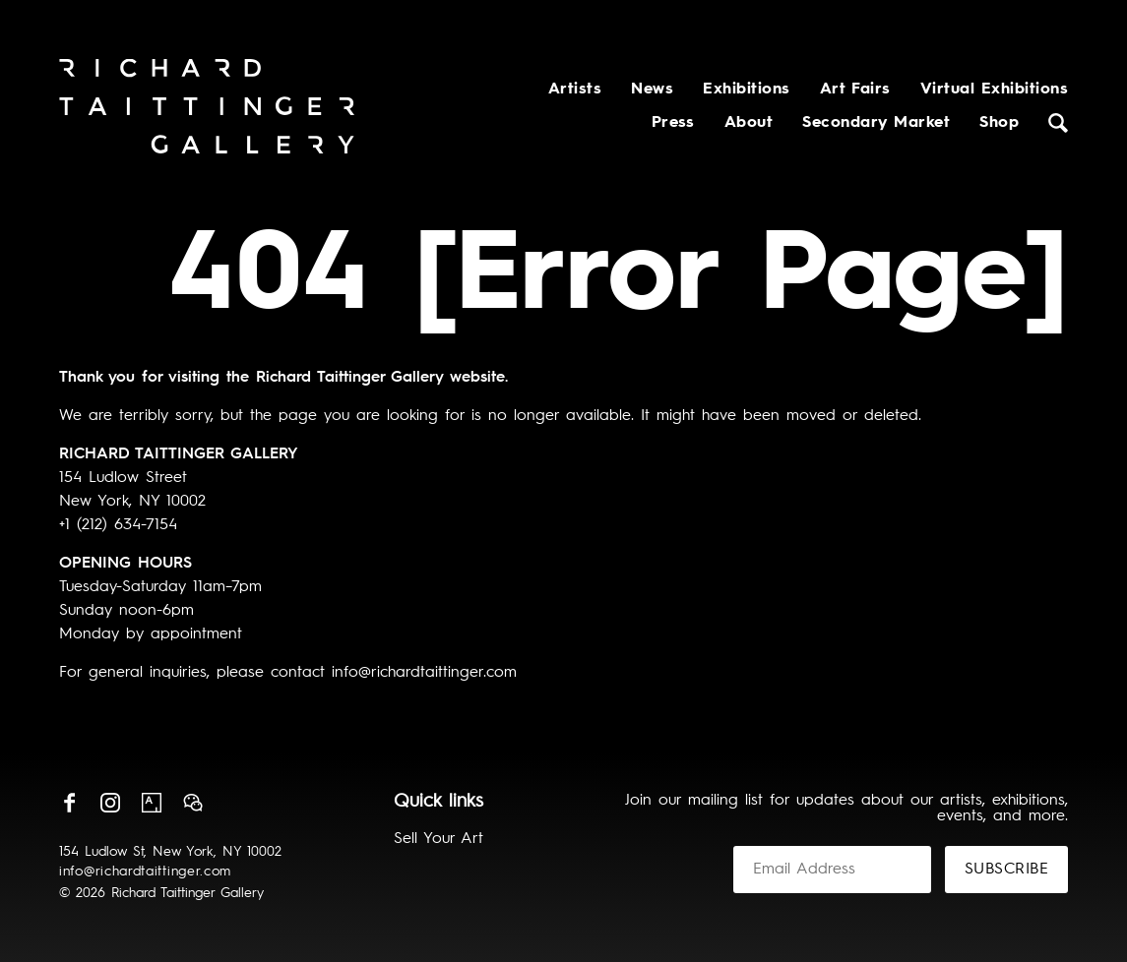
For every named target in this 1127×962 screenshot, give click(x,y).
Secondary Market (876, 123)
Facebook (69, 802)
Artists (574, 89)
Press (673, 123)
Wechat (193, 802)
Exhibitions (746, 89)
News (652, 89)
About (748, 123)
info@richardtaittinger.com (145, 871)
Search (1058, 123)
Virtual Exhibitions (994, 89)
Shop (999, 123)
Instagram (110, 802)
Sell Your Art (438, 839)
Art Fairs (855, 89)
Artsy (151, 802)
